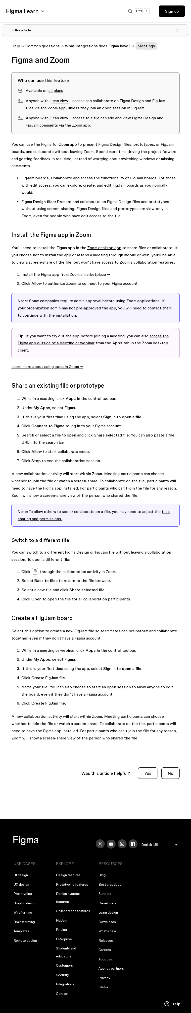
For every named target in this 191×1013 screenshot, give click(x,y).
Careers (104, 950)
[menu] (160, 845)
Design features (68, 875)
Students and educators (66, 952)
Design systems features (68, 898)
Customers (64, 965)
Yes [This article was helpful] (147, 773)
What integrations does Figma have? (97, 46)
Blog (102, 875)
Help (15, 46)
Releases (105, 940)
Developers (107, 903)
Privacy (104, 978)
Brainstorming (24, 922)
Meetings (146, 46)
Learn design (108, 912)
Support (104, 894)
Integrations (65, 984)
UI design (20, 875)
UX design (21, 884)
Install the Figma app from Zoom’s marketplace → (65, 274)
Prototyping (22, 894)
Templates (21, 931)
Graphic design (24, 903)
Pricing (61, 930)
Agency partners (111, 968)
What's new (107, 931)
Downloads (107, 922)
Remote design (25, 940)
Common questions (42, 46)
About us (105, 959)
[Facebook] (133, 843)
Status (103, 987)
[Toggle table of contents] (95, 30)
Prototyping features (72, 884)
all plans (55, 90)
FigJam (61, 920)
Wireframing (22, 912)
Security (62, 975)
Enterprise (64, 939)
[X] (100, 843)
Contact (62, 994)
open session (119, 687)
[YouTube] (111, 844)
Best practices (109, 884)
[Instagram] (122, 843)
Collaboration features (73, 911)
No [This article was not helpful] (170, 773)
